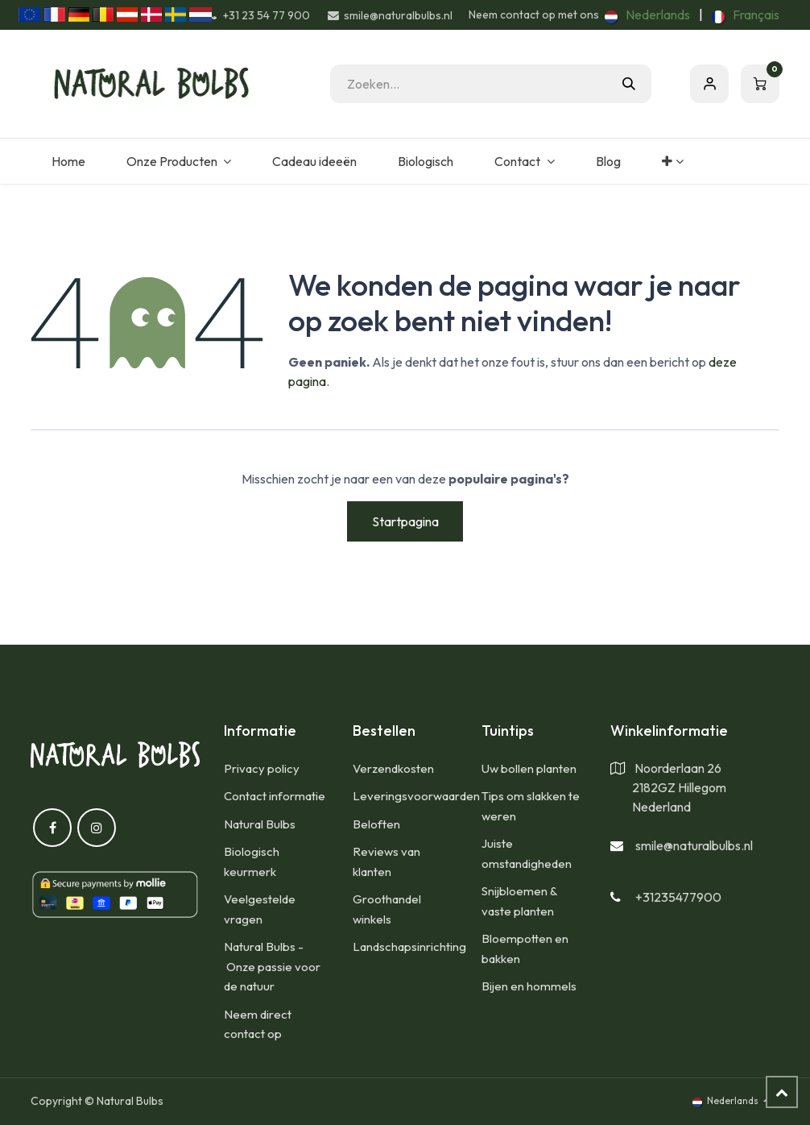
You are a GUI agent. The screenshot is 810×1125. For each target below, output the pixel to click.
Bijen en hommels (529, 986)
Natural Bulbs (259, 824)
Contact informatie (274, 795)
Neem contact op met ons (534, 14)
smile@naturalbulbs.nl (694, 845)
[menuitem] (647, 14)
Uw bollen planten (529, 768)
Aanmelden (709, 83)
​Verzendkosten (393, 768)
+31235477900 (678, 897)
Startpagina (405, 521)
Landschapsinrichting (409, 946)
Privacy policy (262, 768)
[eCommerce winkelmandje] (760, 83)
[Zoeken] (628, 83)
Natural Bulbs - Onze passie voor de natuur (272, 966)
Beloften (376, 824)
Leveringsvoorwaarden (416, 795)
